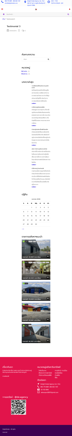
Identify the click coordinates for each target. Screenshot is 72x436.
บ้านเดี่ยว (57, 375)
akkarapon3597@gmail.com (49, 392)
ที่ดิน (56, 377)
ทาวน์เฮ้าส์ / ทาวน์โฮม (61, 370)
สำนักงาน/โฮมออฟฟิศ (45, 375)
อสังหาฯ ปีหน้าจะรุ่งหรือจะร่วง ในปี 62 (39, 149)
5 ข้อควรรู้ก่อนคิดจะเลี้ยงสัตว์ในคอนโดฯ (40, 129)
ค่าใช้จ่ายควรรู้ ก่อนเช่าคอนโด (38, 168)
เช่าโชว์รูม (44, 241)
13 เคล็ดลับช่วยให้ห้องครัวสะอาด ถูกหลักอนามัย (40, 87)
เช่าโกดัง (34, 241)
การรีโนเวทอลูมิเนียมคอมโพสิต (38, 107)
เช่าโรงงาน (47, 241)
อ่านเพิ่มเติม (34, 103)
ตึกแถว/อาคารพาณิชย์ (45, 373)
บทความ (25, 74)
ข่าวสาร (25, 71)
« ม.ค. (23, 229)
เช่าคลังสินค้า (30, 241)
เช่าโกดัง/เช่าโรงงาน (39, 241)
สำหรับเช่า (26, 241)
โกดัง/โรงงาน (42, 370)
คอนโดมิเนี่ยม (58, 373)
